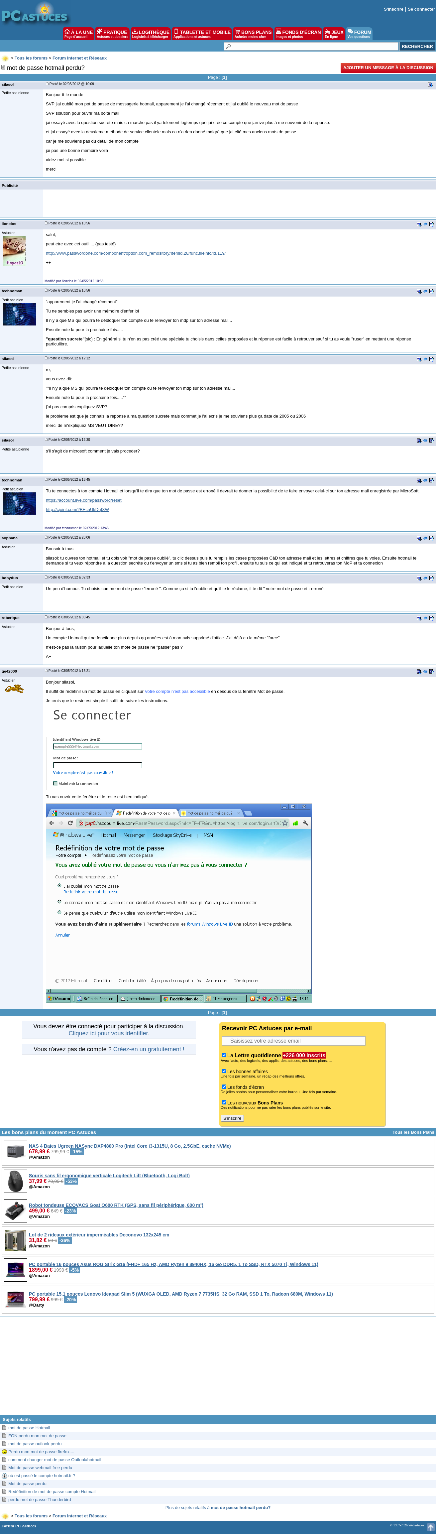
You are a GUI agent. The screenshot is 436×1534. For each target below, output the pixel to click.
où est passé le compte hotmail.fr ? (41, 1475)
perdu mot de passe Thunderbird (39, 1499)
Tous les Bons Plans (413, 1132)
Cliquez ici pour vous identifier (108, 1033)
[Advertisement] (218, 1368)
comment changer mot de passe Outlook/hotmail (54, 1459)
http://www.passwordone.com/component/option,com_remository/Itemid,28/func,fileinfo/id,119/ (136, 253)
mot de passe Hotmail (29, 1427)
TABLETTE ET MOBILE (202, 34)
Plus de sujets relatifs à (218, 1507)
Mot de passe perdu (27, 1483)
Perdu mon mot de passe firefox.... (41, 1451)
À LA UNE (78, 34)
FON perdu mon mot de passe (37, 1435)
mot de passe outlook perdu (34, 1443)
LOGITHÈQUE (150, 34)
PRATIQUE (112, 34)
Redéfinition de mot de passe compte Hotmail (51, 1491)
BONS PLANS (253, 34)
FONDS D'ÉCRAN (298, 34)
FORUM (359, 34)
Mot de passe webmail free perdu (40, 1467)
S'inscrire (393, 9)
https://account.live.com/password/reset (84, 500)
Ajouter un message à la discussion (388, 67)
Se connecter (421, 9)
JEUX (334, 34)
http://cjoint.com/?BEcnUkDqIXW (77, 509)
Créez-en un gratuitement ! (148, 1049)
